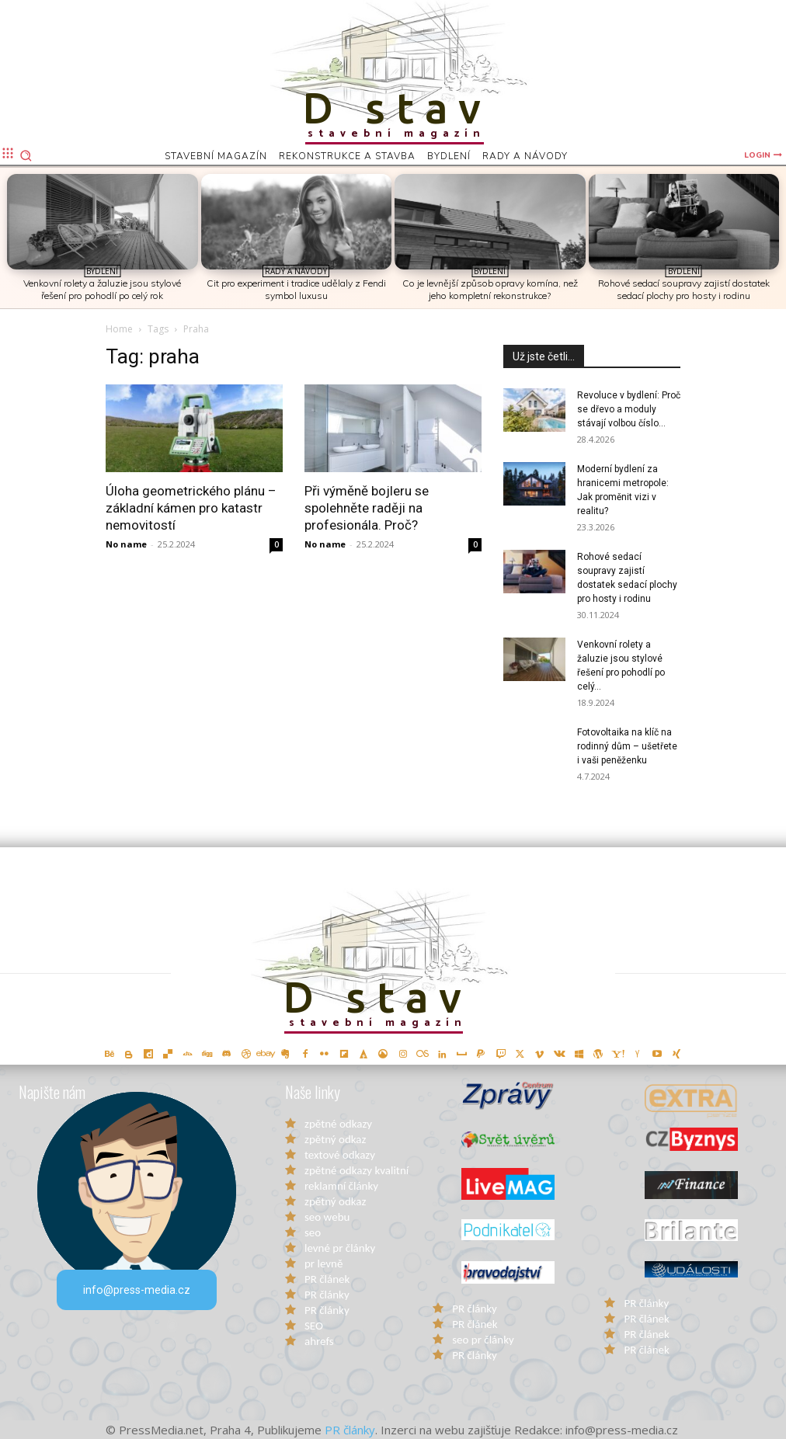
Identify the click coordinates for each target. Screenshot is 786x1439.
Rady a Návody (296, 271)
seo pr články (483, 1340)
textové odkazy (339, 1155)
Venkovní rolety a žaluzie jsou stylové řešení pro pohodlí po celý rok (102, 289)
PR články (327, 1295)
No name (126, 544)
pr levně (323, 1263)
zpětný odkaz (335, 1139)
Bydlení (102, 271)
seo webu (327, 1217)
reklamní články (341, 1186)
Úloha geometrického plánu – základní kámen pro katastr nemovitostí (191, 508)
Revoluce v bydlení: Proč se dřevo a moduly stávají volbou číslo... (628, 409)
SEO (313, 1326)
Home (119, 328)
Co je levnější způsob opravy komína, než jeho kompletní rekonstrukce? (490, 289)
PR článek (327, 1279)
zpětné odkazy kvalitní (356, 1170)
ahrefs (319, 1341)
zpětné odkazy (338, 1124)
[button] (26, 155)
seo (312, 1232)
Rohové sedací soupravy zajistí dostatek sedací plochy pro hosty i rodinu (684, 289)
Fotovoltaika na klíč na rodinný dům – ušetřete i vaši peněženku (627, 746)
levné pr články (339, 1248)
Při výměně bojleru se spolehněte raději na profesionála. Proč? (366, 508)
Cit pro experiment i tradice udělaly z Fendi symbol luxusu (296, 289)
